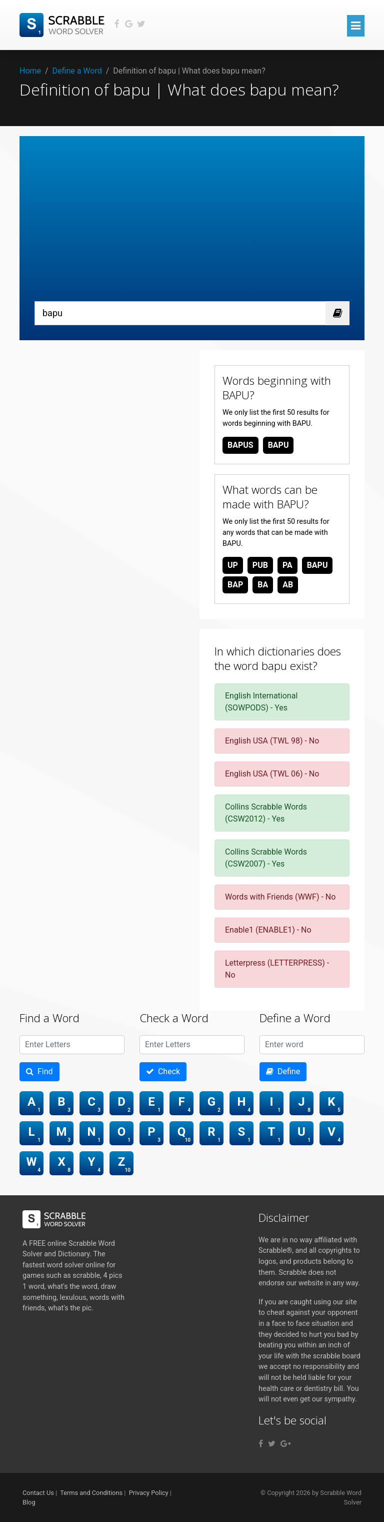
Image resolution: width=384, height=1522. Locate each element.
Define (283, 1071)
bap (235, 584)
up (233, 565)
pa (287, 565)
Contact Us (38, 1492)
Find (39, 1071)
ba (263, 584)
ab (287, 584)
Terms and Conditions (91, 1492)
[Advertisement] (192, 226)
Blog (29, 1502)
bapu (278, 445)
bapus (241, 445)
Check (163, 1071)
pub (260, 565)
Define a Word (77, 71)
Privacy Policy (148, 1492)
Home (30, 71)
